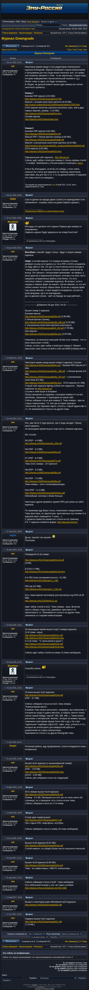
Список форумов (9, 33)
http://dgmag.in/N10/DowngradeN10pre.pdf (45, 493)
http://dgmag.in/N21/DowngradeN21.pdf (43, 922)
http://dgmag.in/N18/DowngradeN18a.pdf (44, 845)
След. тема (82, 50)
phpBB (34, 985)
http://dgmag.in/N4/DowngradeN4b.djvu (43, 383)
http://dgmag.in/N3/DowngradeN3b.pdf (43, 316)
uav (13, 66)
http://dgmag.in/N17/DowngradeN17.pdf (43, 820)
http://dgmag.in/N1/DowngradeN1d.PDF (43, 99)
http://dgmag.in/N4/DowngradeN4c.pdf (42, 365)
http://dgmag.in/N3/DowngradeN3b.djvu (43, 334)
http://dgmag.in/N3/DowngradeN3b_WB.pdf (45, 322)
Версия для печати (9, 50)
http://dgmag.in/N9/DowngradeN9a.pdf (43, 481)
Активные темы (28, 29)
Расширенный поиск (78, 25)
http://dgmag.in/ (62, 157)
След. (84, 46)
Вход (24, 21)
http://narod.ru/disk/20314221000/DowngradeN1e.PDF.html (52, 105)
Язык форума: (33, 22)
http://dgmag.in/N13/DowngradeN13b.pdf (44, 644)
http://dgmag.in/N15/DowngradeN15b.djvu (44, 772)
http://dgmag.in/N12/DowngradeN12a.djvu (44, 638)
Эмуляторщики (25, 33)
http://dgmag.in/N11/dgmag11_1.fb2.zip (43, 589)
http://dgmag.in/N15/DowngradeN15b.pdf (44, 766)
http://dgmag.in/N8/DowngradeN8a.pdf (43, 472)
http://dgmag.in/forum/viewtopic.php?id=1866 (46, 888)
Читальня (38, 33)
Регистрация (8, 21)
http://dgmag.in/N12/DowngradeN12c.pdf (44, 635)
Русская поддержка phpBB (44, 988)
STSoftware (40, 987)
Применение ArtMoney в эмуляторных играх (44, 211)
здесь (80, 163)
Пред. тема (71, 50)
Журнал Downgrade (17, 38)
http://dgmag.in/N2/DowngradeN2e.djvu (43, 151)
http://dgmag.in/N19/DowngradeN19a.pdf (44, 865)
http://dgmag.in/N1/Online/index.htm (41, 119)
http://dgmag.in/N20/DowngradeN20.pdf (43, 905)
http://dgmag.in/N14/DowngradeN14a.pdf (44, 695)
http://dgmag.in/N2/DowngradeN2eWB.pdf (44, 140)
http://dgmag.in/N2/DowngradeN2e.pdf (43, 134)
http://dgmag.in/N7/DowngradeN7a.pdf (43, 461)
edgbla (13, 535)
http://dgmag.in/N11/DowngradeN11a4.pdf (44, 560)
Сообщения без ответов (11, 29)
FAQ (18, 21)
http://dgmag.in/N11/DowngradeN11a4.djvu (45, 571)
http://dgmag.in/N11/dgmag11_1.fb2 (41, 580)
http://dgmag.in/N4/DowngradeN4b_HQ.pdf (45, 377)
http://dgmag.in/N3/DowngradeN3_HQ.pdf (44, 328)
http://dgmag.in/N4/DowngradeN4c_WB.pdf (45, 371)
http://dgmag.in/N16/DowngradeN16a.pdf (44, 794)
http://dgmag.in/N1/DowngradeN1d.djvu (43, 113)
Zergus (12, 746)
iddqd (13, 199)
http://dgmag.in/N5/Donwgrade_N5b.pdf (43, 443)
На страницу (70, 46)
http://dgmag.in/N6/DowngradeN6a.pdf (43, 452)
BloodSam (13, 222)
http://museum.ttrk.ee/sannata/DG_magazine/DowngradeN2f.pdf (54, 146)
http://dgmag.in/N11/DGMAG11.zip (41, 601)
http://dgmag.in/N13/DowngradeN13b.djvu (44, 647)
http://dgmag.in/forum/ (67, 522)
